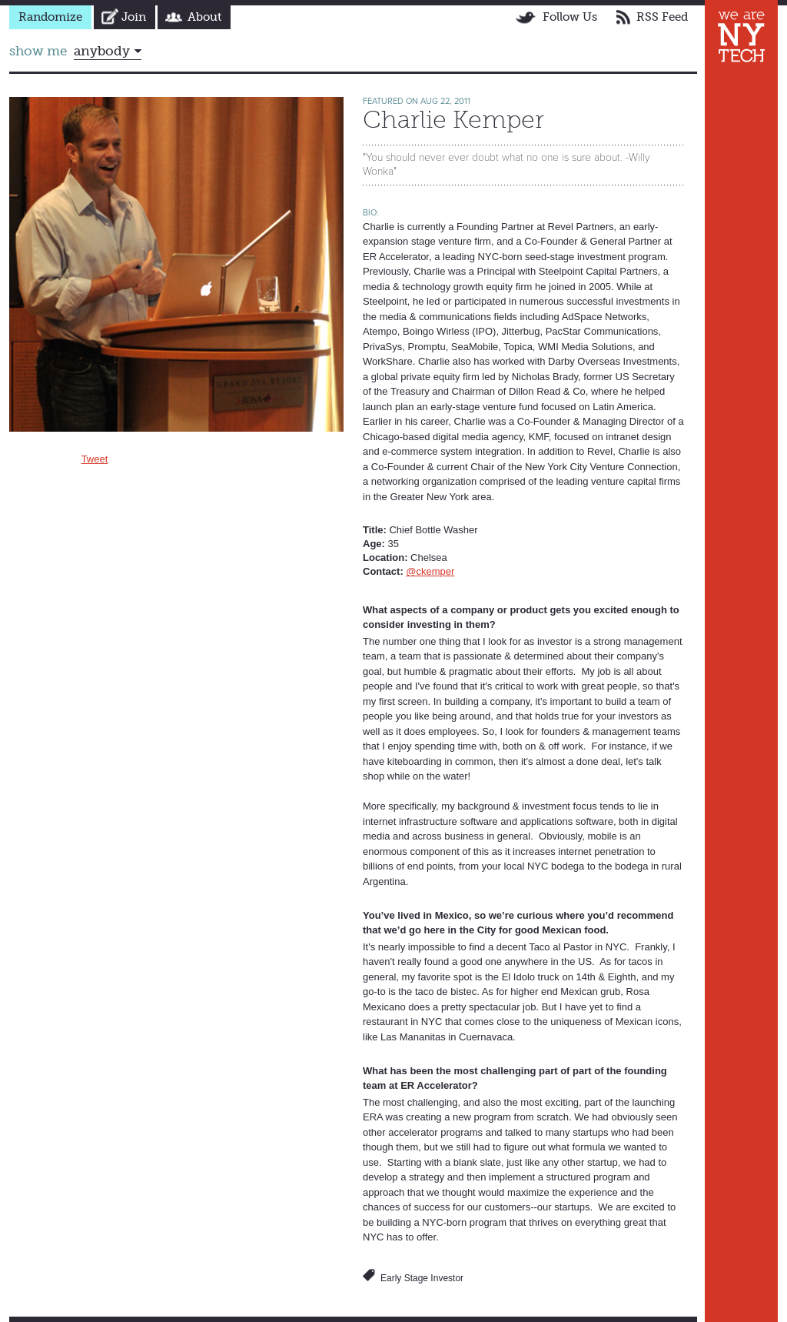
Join (133, 17)
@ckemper (430, 571)
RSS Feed (662, 17)
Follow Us (570, 17)
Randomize (50, 17)
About (204, 17)
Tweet (94, 459)
